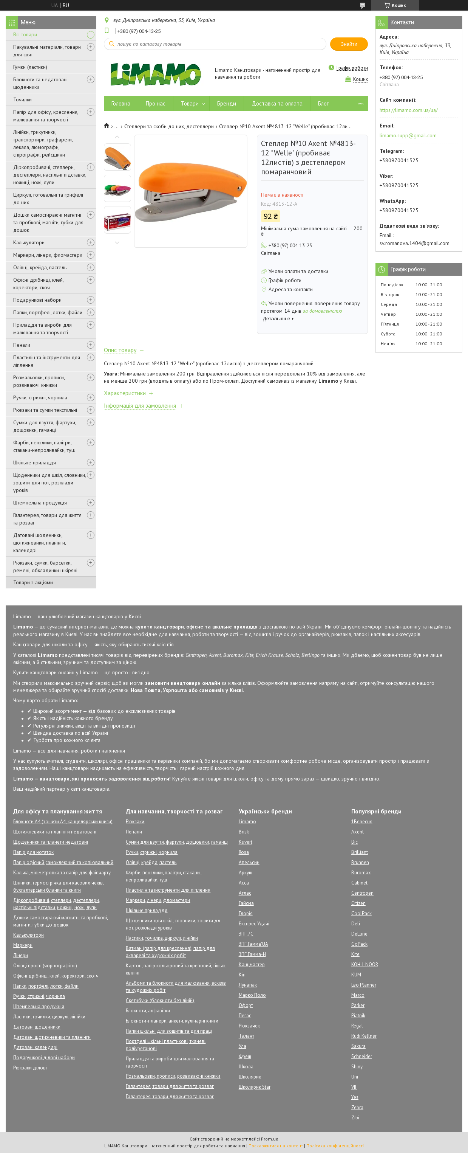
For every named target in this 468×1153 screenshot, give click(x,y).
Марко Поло (252, 995)
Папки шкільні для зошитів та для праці (169, 1031)
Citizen (358, 903)
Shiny (357, 1066)
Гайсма (246, 903)
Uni (354, 1077)
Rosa (244, 852)
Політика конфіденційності (335, 1145)
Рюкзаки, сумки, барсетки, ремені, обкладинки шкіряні (45, 566)
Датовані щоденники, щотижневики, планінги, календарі (39, 543)
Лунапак (248, 985)
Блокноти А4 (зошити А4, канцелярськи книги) (63, 821)
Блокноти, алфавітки (148, 1010)
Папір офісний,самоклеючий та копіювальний (63, 862)
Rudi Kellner (364, 1036)
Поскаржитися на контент (276, 1145)
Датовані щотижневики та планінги (52, 1037)
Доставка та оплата (277, 103)
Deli (355, 923)
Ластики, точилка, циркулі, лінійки (162, 938)
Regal (357, 1026)
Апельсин (249, 862)
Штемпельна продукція (40, 502)
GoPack (359, 944)
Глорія (246, 913)
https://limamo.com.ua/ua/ (409, 110)
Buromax (361, 872)
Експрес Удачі (254, 923)
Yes (354, 1097)
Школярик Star (254, 1087)
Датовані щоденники (36, 1027)
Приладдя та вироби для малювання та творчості (42, 328)
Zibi (355, 1117)
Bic (354, 842)
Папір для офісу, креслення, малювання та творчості (45, 116)
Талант (246, 1036)
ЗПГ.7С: (246, 934)
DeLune (359, 934)
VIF (354, 1087)
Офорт (246, 1005)
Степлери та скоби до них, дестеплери (169, 126)
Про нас (155, 103)
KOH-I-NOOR (364, 964)
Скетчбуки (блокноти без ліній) (160, 1000)
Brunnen (360, 862)
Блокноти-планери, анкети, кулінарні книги (172, 1021)
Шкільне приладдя (34, 462)
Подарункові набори (37, 299)
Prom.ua (269, 1139)
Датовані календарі (35, 1047)
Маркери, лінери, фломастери (47, 254)
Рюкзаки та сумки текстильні (45, 410)
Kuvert (245, 842)
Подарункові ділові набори (44, 1057)
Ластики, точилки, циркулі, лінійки (49, 1016)
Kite (355, 954)
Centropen (362, 893)
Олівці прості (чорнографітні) (45, 965)
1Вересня (361, 821)
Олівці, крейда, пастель (39, 267)
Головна (120, 103)
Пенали (21, 344)
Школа (246, 1066)
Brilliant (359, 852)
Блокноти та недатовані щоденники (40, 83)
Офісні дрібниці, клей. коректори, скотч (56, 976)
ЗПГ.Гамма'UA (253, 944)
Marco (358, 995)
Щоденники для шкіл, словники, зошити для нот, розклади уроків (49, 482)
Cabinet (359, 883)
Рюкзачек (249, 1026)
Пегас (245, 1015)
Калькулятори (29, 242)
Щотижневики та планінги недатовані (54, 832)
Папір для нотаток (33, 852)
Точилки (22, 99)
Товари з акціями (33, 582)
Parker (358, 1005)
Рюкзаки (135, 821)
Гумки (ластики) (30, 67)
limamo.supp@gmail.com (408, 135)
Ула (242, 1046)
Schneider (361, 1056)
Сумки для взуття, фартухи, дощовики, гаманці (44, 426)
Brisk (244, 832)
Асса (244, 883)
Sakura (358, 1046)
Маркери (22, 945)
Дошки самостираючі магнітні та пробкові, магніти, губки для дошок (48, 222)
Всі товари (25, 34)
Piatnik (358, 1015)
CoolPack (361, 913)
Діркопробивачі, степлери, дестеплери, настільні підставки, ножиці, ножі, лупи (49, 175)
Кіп (242, 974)
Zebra (357, 1107)
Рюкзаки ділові (30, 1068)
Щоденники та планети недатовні (50, 842)
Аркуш (245, 872)
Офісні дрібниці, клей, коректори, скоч (38, 283)
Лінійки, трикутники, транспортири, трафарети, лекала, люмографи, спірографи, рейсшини (43, 143)
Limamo (247, 821)
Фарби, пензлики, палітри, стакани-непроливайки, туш (44, 446)
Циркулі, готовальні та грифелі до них (48, 198)
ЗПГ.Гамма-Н (252, 954)
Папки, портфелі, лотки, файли (47, 312)
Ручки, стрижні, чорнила (40, 397)
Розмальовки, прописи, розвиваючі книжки (39, 381)
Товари (190, 103)
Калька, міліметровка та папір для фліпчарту (62, 872)
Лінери (20, 955)
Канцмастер (252, 964)
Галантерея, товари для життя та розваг (47, 519)
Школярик (250, 1077)
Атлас (245, 893)
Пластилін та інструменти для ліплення (46, 361)
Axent (357, 832)
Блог (323, 103)
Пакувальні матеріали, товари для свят (47, 50)
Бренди (226, 103)
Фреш (245, 1056)
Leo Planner (363, 985)
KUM (356, 974)
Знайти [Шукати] (349, 44)
